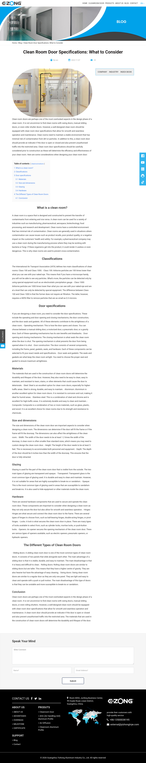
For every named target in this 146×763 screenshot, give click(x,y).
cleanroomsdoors (37, 164)
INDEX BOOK (126, 72)
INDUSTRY (113, 72)
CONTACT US (3, 336)
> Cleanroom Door (46, 712)
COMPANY (102, 72)
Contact (134, 3)
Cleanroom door (96, 3)
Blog (126, 3)
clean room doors (67, 565)
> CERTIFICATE (18, 728)
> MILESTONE (18, 724)
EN (142, 3)
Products (109, 3)
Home (84, 3)
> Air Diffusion (44, 723)
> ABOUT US (17, 712)
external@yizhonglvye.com (124, 724)
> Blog (15, 740)
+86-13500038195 (119, 719)
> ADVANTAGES (19, 716)
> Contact (16, 744)
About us (119, 3)
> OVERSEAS (17, 720)
